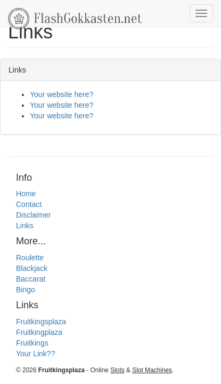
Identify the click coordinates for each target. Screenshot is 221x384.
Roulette (30, 257)
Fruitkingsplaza (41, 321)
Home (26, 193)
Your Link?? (35, 353)
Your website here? (61, 94)
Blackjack (31, 268)
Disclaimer (33, 215)
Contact (29, 204)
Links (25, 225)
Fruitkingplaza (39, 332)
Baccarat (30, 279)
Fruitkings (32, 343)
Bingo (25, 289)
